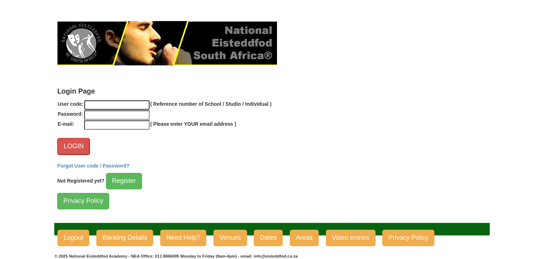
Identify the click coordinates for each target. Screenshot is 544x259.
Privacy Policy (83, 200)
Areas (304, 237)
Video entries (350, 237)
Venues (230, 237)
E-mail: (65, 124)
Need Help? (183, 237)
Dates (268, 237)
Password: (70, 114)
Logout (73, 237)
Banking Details (124, 237)
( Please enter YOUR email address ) (193, 124)
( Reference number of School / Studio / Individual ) (211, 104)
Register (124, 180)
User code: (70, 104)
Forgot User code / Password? (93, 166)
